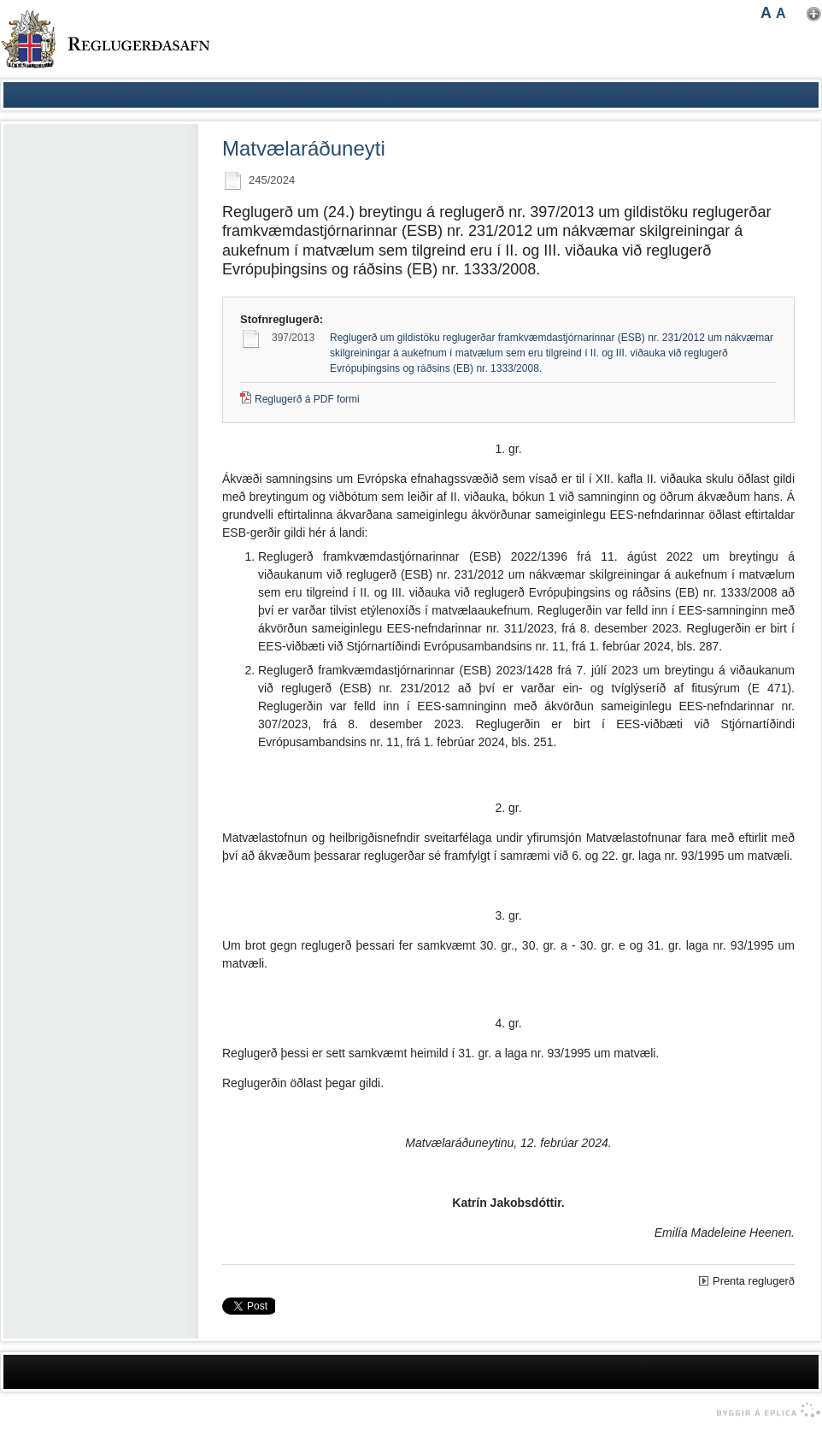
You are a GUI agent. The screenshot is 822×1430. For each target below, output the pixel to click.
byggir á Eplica (764, 1410)
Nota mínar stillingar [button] (814, 14)
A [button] (766, 12)
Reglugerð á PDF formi (307, 399)
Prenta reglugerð (754, 1280)
